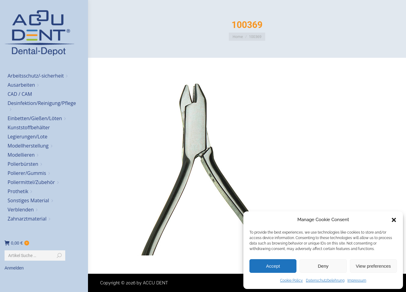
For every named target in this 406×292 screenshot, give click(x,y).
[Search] (35, 255)
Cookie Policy (291, 280)
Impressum (356, 280)
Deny (323, 266)
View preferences (373, 266)
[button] (394, 220)
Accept (273, 266)
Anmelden (14, 268)
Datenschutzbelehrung (325, 280)
